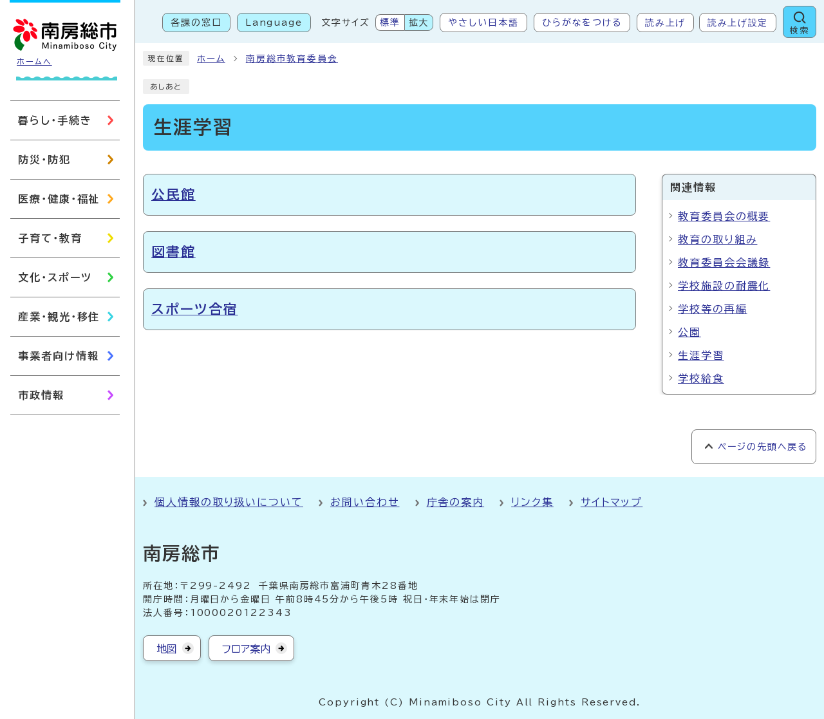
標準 (390, 22)
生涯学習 (701, 355)
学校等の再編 (712, 309)
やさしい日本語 (483, 22)
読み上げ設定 (737, 22)
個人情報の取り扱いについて (228, 502)
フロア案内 (246, 649)
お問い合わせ (365, 502)
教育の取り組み (717, 239)
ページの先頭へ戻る (762, 446)
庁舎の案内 (456, 502)
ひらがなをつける (582, 22)
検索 (799, 30)
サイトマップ (612, 502)
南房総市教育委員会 (292, 58)
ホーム (211, 58)
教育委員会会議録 (724, 262)
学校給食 (701, 378)
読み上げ (665, 22)
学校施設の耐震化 (724, 286)
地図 (166, 649)
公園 (689, 332)
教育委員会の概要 (724, 216)
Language (274, 22)
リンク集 (532, 502)
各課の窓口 (196, 22)
